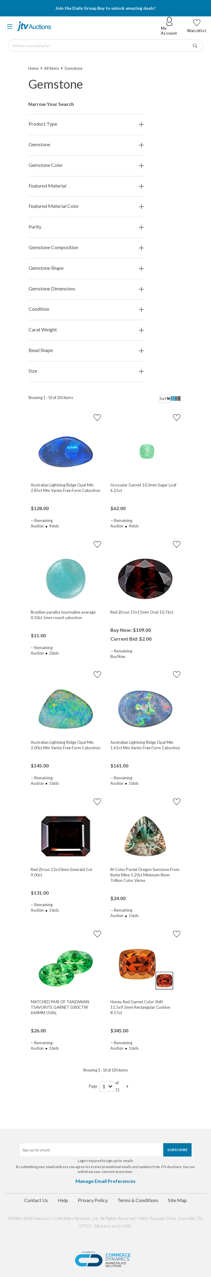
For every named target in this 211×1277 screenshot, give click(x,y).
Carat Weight (86, 329)
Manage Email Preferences (105, 1181)
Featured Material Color (86, 206)
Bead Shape (86, 350)
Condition (86, 309)
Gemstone (86, 144)
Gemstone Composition (86, 247)
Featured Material (86, 185)
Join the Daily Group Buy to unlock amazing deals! (105, 8)
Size (86, 371)
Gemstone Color (86, 165)
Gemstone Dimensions (86, 288)
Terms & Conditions (137, 1200)
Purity (86, 226)
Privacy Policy (93, 1200)
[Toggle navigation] (10, 26)
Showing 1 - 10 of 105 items (50, 397)
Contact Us (36, 1200)
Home (33, 68)
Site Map (177, 1200)
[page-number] (107, 1086)
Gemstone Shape (86, 268)
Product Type (86, 124)
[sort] (165, 399)
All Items (51, 68)
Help (63, 1200)
